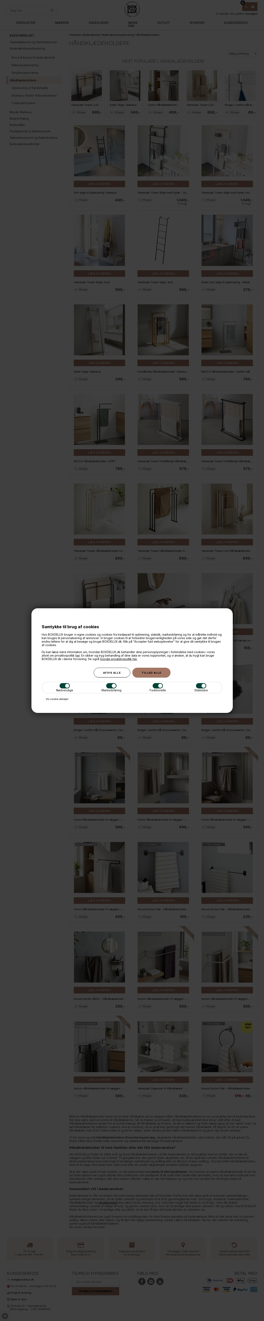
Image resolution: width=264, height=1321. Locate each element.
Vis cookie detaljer (57, 699)
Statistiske (201, 687)
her (77, 655)
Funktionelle (158, 687)
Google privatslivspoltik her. (118, 659)
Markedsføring (111, 687)
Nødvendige (64, 687)
